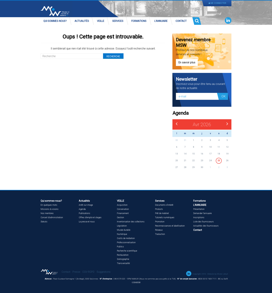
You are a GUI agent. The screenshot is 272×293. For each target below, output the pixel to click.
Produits (159, 209)
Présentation (199, 209)
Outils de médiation (126, 238)
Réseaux (159, 230)
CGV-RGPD (88, 271)
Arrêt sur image (86, 205)
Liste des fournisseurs (203, 221)
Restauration (123, 255)
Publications (84, 213)
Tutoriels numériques (164, 217)
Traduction (160, 234)
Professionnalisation (126, 242)
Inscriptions (198, 217)
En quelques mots (49, 205)
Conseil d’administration (52, 217)
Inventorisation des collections (130, 221)
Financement (123, 213)
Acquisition (122, 205)
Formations (138, 21)
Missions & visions (49, 209)
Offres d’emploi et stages (90, 217)
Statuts (44, 221)
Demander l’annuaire (202, 213)
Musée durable (123, 230)
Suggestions (103, 271)
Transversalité (123, 263)
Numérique (122, 234)
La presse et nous (87, 221)
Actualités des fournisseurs (206, 226)
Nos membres (47, 213)
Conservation (123, 209)
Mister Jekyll (222, 274)
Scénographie (123, 259)
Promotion (159, 221)
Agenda (82, 209)
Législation (122, 226)
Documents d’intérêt (164, 205)
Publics (120, 246)
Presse (76, 271)
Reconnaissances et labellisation (170, 226)
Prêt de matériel (162, 213)
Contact (181, 21)
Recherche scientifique (127, 251)
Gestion (120, 217)
